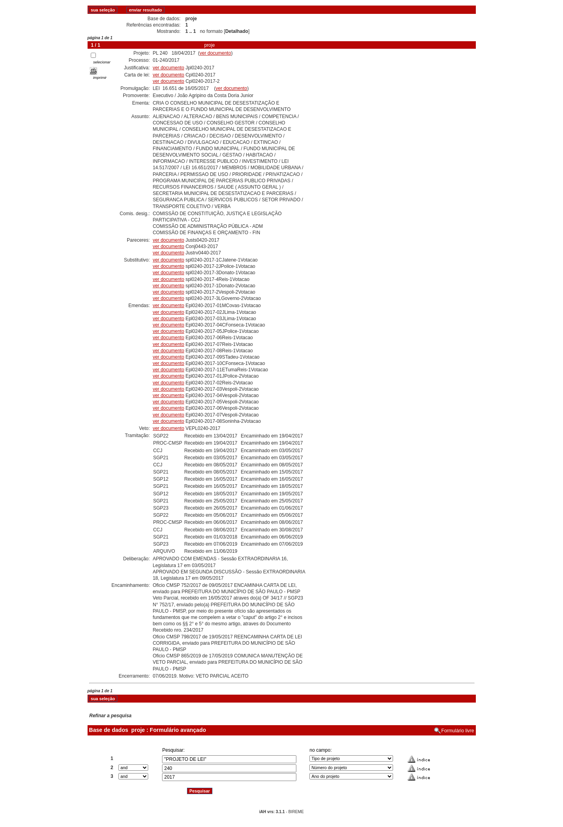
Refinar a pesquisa (110, 715)
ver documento (215, 53)
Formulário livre (457, 730)
